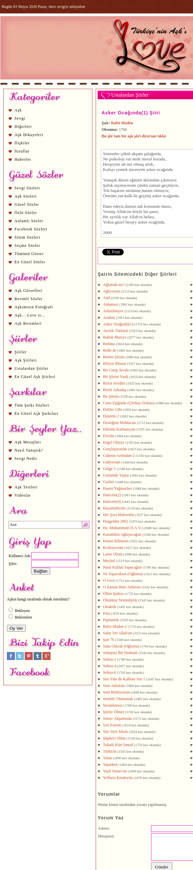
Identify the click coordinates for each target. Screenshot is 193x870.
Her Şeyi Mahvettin (118, 514)
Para (106, 613)
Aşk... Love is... (30, 315)
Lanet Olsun (112, 554)
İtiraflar (22, 151)
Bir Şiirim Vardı (115, 376)
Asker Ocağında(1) (118, 324)
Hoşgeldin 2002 (115, 521)
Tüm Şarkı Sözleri (32, 405)
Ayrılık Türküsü (115, 330)
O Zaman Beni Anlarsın (122, 587)
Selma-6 (109, 672)
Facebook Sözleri (31, 229)
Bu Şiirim (110, 396)
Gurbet (108, 482)
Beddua (109, 343)
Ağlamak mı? (113, 284)
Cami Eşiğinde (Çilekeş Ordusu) (128, 403)
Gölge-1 (109, 468)
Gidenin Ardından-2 (119, 455)
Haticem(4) (112, 501)
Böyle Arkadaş (114, 390)
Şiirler (21, 352)
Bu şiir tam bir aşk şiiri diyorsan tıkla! (134, 136)
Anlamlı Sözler (29, 221)
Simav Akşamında (117, 718)
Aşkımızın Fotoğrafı (34, 307)
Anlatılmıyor (113, 311)
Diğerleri (23, 126)
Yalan (107, 758)
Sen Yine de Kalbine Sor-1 (124, 679)
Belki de (109, 350)
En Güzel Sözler (30, 262)
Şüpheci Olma (114, 738)
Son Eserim (112, 725)
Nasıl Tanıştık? (29, 450)
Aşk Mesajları (28, 442)
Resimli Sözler (29, 298)
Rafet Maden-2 (115, 626)
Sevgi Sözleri (27, 188)
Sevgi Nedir (26, 458)
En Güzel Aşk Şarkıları (36, 413)
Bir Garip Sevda (116, 370)
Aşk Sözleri (26, 196)
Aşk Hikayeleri (29, 134)
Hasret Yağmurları (117, 488)
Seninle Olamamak (118, 698)
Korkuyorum (113, 547)
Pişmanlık (111, 620)
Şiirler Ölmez (113, 712)
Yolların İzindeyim (118, 777)
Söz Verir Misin (115, 731)
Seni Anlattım (114, 685)
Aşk (18, 110)
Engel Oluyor (113, 442)
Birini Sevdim (114, 383)
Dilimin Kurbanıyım (119, 429)
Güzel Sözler (27, 204)
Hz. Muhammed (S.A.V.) (123, 528)
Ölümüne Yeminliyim (120, 600)
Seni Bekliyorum (116, 692)
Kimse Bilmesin (116, 541)
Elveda (108, 436)
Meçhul (109, 560)
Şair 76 (108, 639)
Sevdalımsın (112, 705)
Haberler (23, 159)
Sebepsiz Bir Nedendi (120, 652)
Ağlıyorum (111, 291)
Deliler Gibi (112, 409)
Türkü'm (109, 751)
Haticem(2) (112, 495)
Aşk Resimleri (28, 323)
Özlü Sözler (26, 212)
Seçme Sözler (27, 245)
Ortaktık (109, 606)
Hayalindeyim (114, 508)
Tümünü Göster (29, 253)
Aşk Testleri (26, 487)
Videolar (23, 495)
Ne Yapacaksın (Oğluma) (123, 574)
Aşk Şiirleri (26, 360)
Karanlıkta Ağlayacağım (122, 534)
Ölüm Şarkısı (113, 593)
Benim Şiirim (113, 357)
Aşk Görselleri (28, 290)
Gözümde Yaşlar (116, 475)
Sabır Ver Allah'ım (117, 633)
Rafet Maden (122, 123)
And (106, 297)
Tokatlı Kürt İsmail (118, 744)
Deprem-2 (111, 416)
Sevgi (20, 118)
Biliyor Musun (114, 363)
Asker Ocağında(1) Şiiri (131, 112)
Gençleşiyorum (115, 449)
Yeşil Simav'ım (115, 771)
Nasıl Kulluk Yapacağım (122, 567)
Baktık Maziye (114, 337)
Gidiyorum (111, 462)
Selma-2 (109, 659)
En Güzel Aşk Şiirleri (35, 376)
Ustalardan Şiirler (31, 368)
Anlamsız (110, 304)
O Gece (109, 580)
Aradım (109, 317)
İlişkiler (22, 143)
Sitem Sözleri (27, 237)
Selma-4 (109, 666)
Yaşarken (110, 764)
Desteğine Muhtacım (119, 422)
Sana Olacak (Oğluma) (121, 646)
